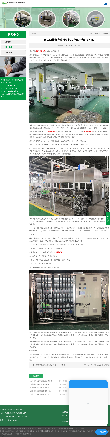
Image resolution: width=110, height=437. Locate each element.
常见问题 (8, 52)
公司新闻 (8, 42)
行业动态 (8, 47)
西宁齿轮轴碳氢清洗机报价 (100, 365)
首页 (91, 33)
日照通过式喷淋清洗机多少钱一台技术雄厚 (50, 365)
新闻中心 (97, 33)
